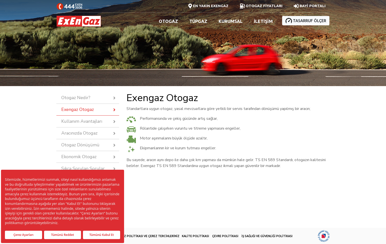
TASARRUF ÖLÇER (305, 20)
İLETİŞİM (263, 21)
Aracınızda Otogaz (79, 133)
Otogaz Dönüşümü (80, 145)
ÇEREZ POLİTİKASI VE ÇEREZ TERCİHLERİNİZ (148, 236)
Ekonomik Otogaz (78, 157)
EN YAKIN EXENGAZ (208, 6)
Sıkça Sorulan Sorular (83, 168)
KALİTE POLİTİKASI (195, 236)
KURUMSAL (230, 21)
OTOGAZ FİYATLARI (261, 6)
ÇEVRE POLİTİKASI (225, 236)
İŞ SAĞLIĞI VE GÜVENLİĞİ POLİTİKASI (266, 236)
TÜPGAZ (198, 21)
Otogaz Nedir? (75, 98)
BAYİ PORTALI (309, 6)
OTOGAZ (168, 21)
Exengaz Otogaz (77, 109)
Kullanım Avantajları (81, 121)
